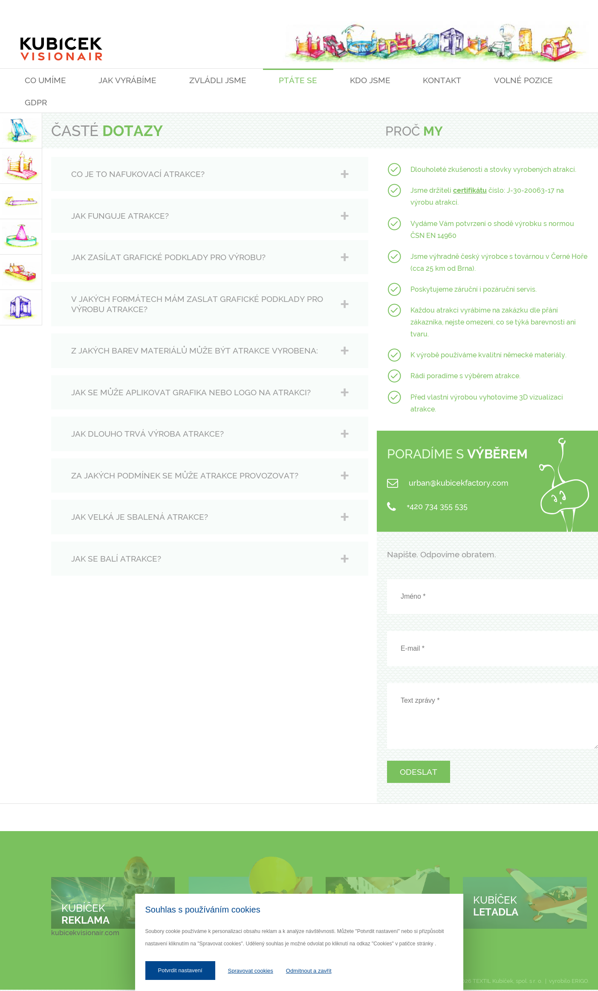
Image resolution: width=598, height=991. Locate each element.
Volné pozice (523, 80)
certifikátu (470, 190)
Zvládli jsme (217, 80)
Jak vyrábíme (127, 80)
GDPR (36, 102)
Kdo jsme (370, 80)
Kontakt (442, 80)
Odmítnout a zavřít (309, 971)
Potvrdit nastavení (180, 970)
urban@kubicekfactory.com (458, 482)
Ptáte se (298, 80)
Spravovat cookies (250, 971)
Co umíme (45, 80)
